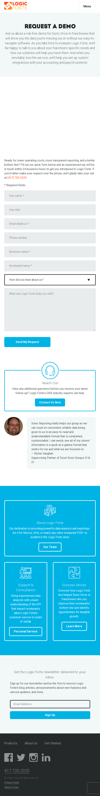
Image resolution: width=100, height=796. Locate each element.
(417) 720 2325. (17, 177)
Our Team (50, 547)
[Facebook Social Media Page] (8, 758)
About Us (31, 743)
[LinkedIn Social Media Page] (46, 758)
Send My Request (27, 342)
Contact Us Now (50, 402)
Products (10, 743)
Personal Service (25, 631)
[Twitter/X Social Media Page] (21, 758)
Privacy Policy (11, 782)
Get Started (53, 743)
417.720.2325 (16, 770)
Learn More (74, 626)
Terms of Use (11, 787)
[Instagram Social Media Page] (33, 758)
